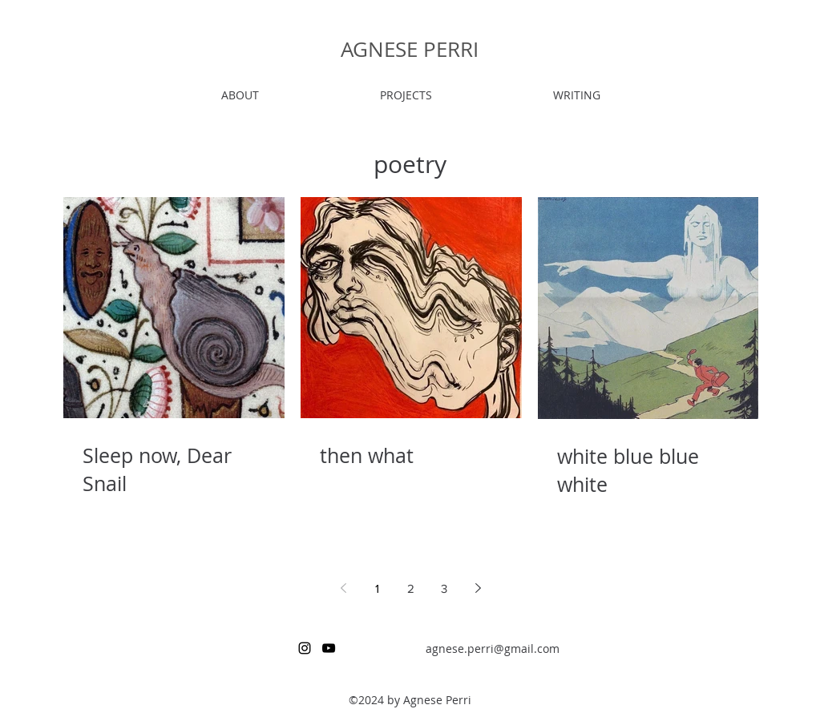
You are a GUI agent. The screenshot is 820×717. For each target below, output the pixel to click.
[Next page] (477, 588)
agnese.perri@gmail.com (492, 648)
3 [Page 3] (444, 588)
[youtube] (329, 648)
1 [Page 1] (377, 588)
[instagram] (305, 648)
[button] (406, 95)
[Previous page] (343, 588)
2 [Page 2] (410, 588)
